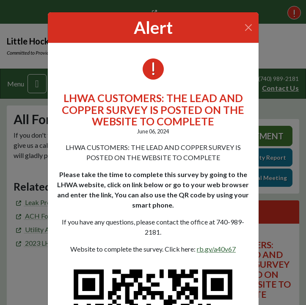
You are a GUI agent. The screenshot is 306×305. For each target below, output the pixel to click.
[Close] (248, 27)
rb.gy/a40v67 (216, 249)
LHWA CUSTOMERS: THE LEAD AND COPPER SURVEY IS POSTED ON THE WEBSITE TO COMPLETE (153, 110)
